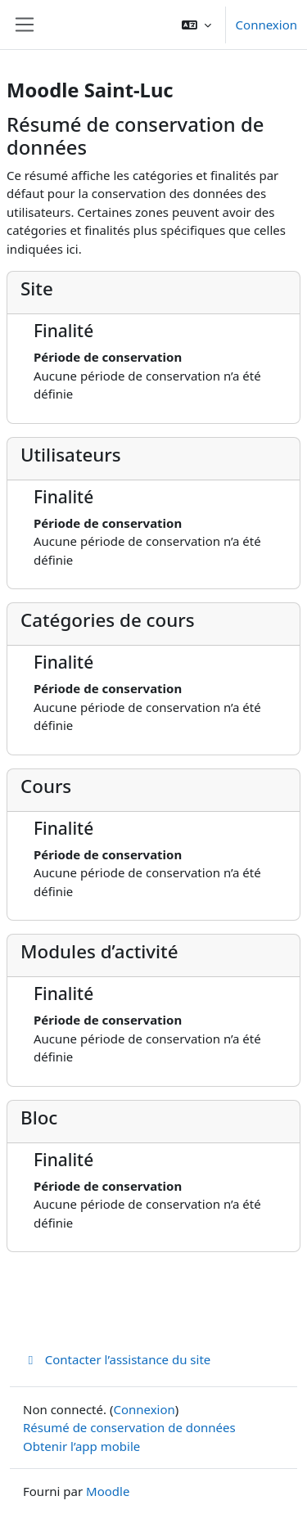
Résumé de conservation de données (129, 1427)
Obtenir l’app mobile (81, 1446)
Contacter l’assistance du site (116, 1359)
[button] (196, 24)
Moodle (107, 1491)
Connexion (266, 24)
